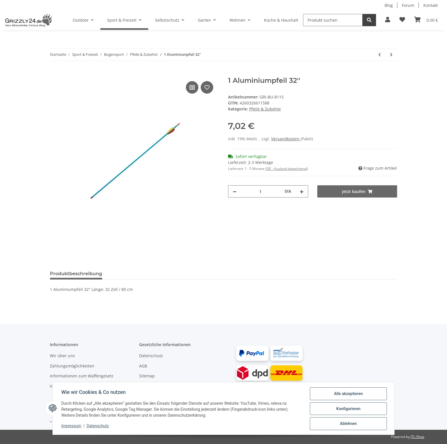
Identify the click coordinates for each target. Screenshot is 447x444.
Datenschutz (151, 355)
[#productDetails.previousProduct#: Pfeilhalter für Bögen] (379, 54)
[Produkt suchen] (333, 20)
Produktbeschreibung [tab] (76, 273)
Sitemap (147, 376)
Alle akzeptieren (347, 394)
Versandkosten (285, 138)
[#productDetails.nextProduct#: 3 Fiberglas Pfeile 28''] (391, 54)
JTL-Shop (417, 436)
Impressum (72, 426)
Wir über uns (62, 355)
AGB (143, 366)
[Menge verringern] (234, 191)
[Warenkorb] (426, 20)
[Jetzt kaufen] (54, 73)
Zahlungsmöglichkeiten (72, 366)
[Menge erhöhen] (301, 191)
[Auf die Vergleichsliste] (192, 87)
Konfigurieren (348, 409)
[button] (388, 20)
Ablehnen (347, 424)
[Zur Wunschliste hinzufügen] (402, 20)
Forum (408, 5)
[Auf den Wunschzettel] (207, 87)
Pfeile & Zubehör (265, 109)
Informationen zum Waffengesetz (81, 376)
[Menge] (261, 191)
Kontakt (430, 5)
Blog (389, 5)
